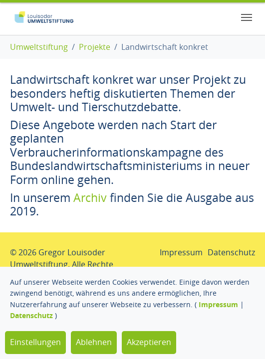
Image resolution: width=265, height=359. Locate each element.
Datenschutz (31, 315)
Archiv (90, 197)
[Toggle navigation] (246, 17)
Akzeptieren (149, 342)
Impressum (218, 304)
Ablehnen (94, 342)
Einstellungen (35, 342)
